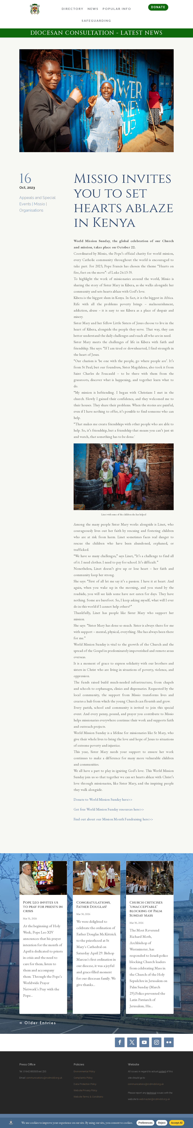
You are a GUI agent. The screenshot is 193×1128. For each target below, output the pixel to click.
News (93, 8)
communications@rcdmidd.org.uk (44, 1077)
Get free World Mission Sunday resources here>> (109, 809)
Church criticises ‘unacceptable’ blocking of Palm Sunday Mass (146, 909)
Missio (39, 204)
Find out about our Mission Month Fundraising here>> (113, 819)
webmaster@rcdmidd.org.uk (154, 1099)
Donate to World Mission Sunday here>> (103, 799)
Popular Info (117, 8)
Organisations (31, 210)
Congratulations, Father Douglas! (93, 904)
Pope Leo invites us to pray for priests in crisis (43, 907)
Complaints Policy (83, 1077)
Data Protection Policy (85, 1084)
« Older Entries (37, 1022)
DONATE (158, 7)
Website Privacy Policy (85, 1090)
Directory (72, 8)
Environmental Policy (84, 1071)
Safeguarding (96, 20)
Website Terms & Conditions (88, 1096)
